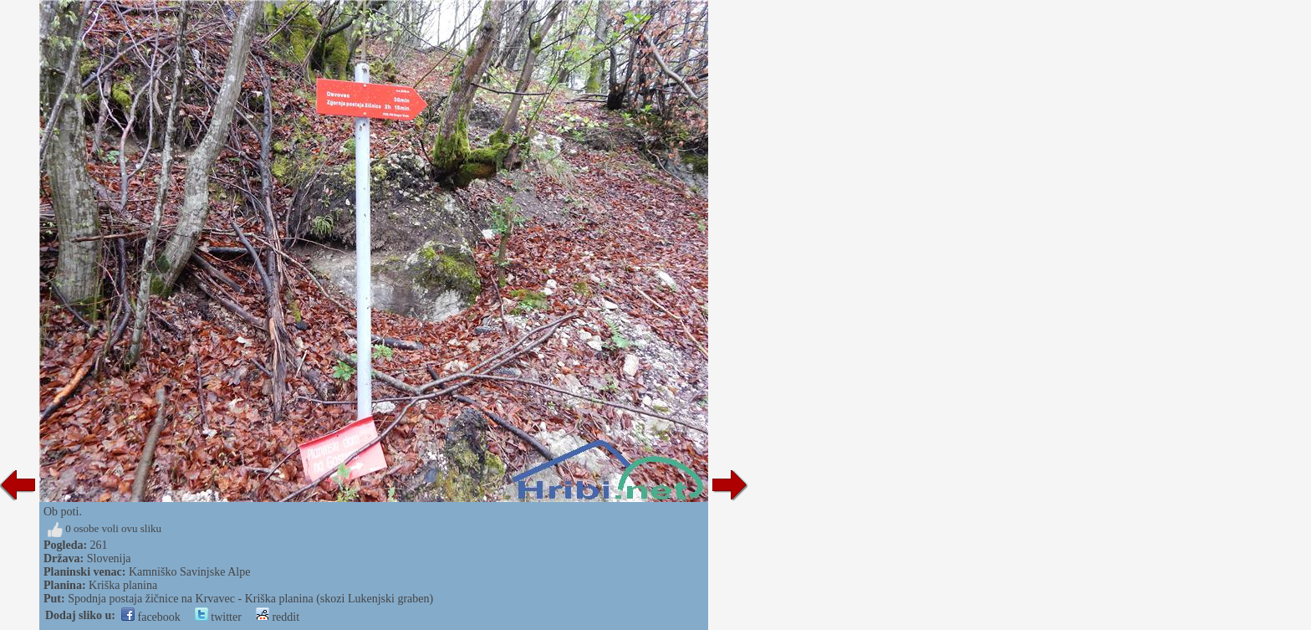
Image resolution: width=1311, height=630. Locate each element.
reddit (277, 617)
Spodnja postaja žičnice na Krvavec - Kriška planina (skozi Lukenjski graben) (250, 598)
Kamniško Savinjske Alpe (189, 572)
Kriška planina (123, 585)
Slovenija (109, 558)
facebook (151, 617)
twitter (218, 617)
